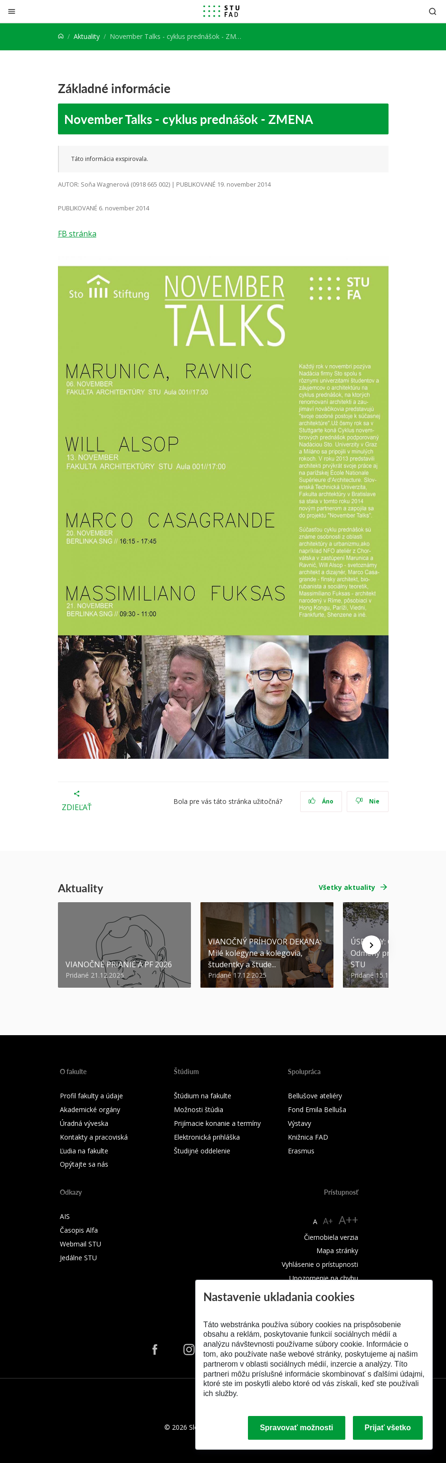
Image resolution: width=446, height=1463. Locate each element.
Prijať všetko (388, 1428)
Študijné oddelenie (202, 1150)
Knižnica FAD (308, 1137)
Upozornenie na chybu (323, 1278)
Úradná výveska (84, 1123)
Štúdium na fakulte (202, 1095)
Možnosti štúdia (198, 1109)
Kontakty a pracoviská (94, 1137)
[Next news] (371, 944)
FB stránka (77, 233)
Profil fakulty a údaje (91, 1095)
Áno (320, 801)
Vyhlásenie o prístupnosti (320, 1264)
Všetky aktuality (347, 887)
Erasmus (301, 1150)
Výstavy (299, 1123)
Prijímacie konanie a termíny (217, 1123)
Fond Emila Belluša (317, 1109)
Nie (367, 801)
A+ (328, 1221)
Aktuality (87, 36)
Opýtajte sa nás (84, 1164)
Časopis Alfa (79, 1230)
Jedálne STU (78, 1257)
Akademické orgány (90, 1109)
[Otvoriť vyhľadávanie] (432, 11)
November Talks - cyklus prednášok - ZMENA (188, 119)
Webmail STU (80, 1243)
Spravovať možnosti (296, 1428)
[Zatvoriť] (11, 11)
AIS (65, 1216)
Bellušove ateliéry (315, 1095)
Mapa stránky (337, 1250)
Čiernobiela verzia (331, 1237)
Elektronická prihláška (207, 1137)
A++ (348, 1219)
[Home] (61, 36)
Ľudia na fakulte (84, 1150)
